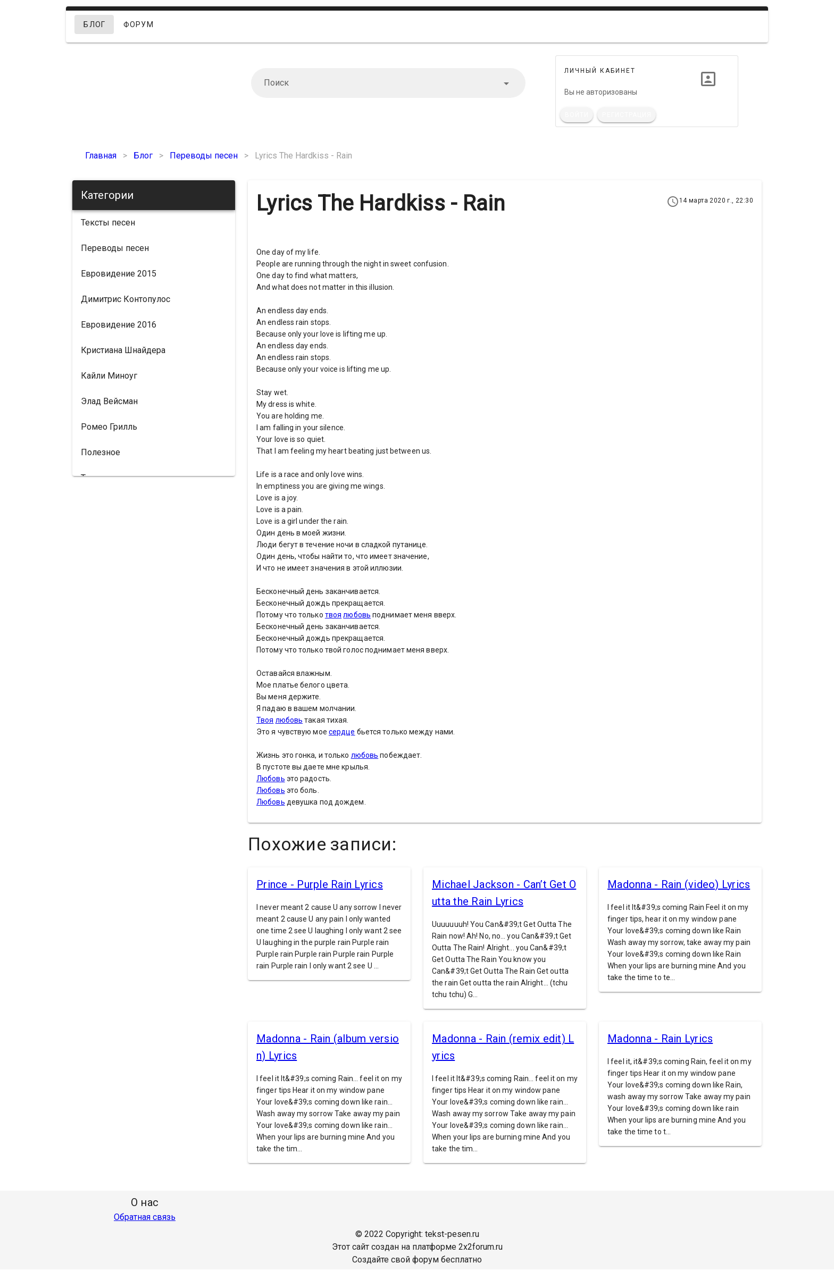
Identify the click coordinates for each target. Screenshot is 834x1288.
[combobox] (388, 83)
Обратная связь (145, 1217)
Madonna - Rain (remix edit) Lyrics (503, 1047)
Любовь (270, 778)
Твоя (264, 720)
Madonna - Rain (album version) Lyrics (327, 1047)
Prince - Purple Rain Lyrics (319, 884)
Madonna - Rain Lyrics (660, 1038)
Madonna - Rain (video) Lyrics (678, 884)
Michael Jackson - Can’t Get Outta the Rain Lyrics (504, 893)
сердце (342, 731)
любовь (357, 614)
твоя (333, 614)
